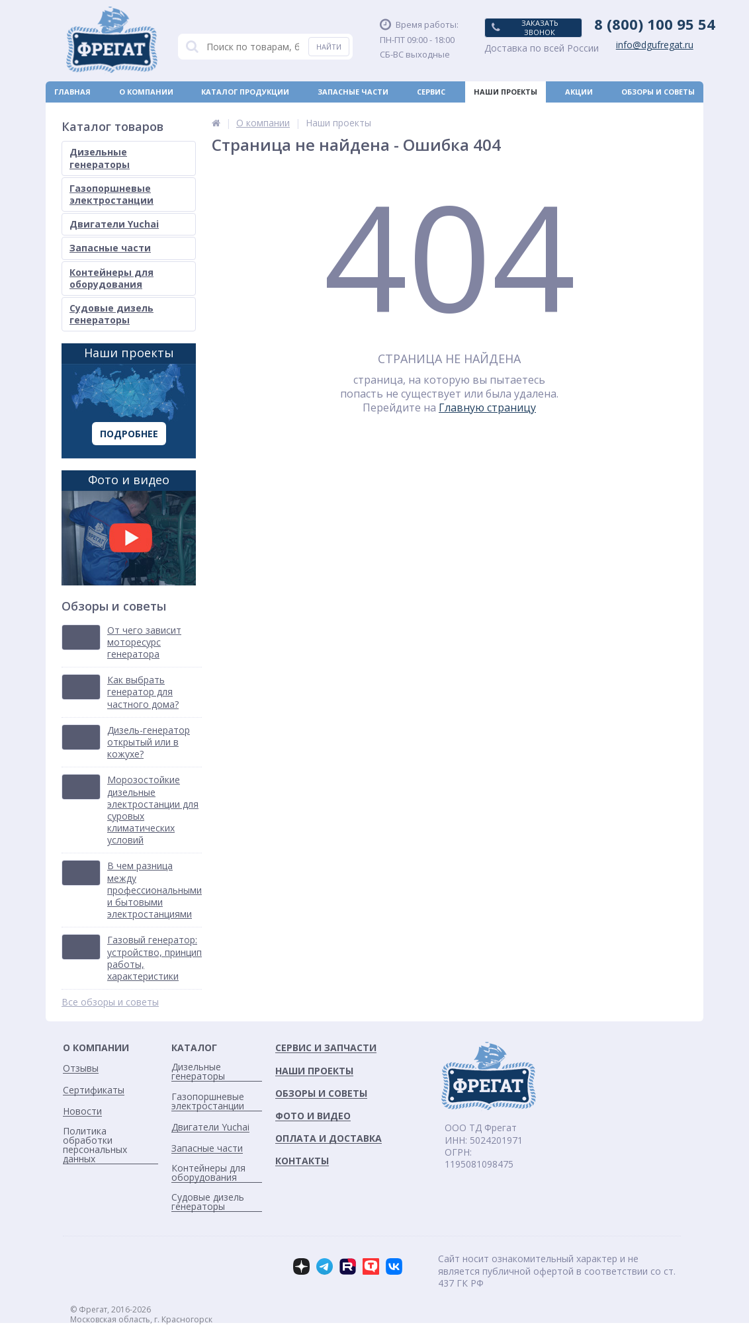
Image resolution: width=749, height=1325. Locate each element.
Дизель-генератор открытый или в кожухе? (148, 742)
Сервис (431, 92)
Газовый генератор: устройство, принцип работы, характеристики (154, 958)
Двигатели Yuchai (114, 224)
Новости (395, 113)
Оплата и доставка (97, 113)
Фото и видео (129, 528)
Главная (72, 92)
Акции (579, 92)
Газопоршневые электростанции (111, 194)
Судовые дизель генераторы (111, 314)
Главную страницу (487, 407)
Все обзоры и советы (110, 1002)
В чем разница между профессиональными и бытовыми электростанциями (154, 890)
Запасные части (353, 92)
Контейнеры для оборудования (111, 278)
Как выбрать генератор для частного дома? (143, 692)
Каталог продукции (245, 92)
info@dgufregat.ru (654, 45)
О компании (146, 92)
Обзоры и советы (658, 92)
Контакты (673, 113)
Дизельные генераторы (99, 158)
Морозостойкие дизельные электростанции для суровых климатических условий (152, 810)
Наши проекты (505, 92)
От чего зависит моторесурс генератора (144, 642)
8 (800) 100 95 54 (654, 24)
